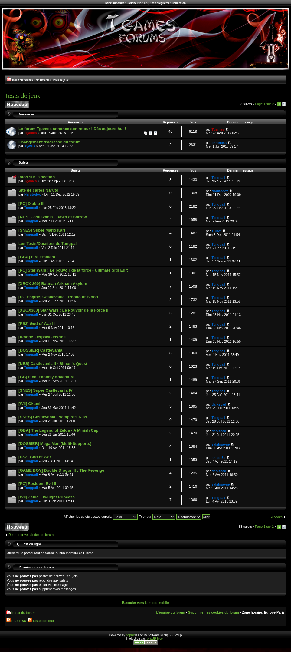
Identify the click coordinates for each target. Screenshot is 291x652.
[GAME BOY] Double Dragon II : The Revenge (61, 470)
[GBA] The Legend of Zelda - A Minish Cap (58, 430)
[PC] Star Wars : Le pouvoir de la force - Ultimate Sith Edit (73, 270)
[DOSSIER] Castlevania (40, 350)
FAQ (147, 3)
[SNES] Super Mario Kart (41, 230)
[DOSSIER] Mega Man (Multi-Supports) (54, 443)
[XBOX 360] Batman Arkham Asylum (52, 283)
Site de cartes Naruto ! (39, 190)
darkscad (219, 404)
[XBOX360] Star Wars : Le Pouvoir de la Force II (63, 310)
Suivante (276, 517)
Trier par (157, 516)
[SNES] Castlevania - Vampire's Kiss (52, 417)
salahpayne (221, 444)
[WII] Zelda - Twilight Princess (46, 497)
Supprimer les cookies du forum (213, 612)
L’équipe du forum (170, 612)
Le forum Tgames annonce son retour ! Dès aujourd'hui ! (72, 128)
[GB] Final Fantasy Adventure (46, 377)
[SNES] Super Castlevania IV (45, 390)
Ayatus (29, 146)
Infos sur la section (36, 177)
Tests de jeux (60, 80)
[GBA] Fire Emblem (36, 257)
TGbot (216, 231)
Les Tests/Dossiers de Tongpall (48, 243)
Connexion (179, 3)
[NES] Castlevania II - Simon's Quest (52, 363)
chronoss (219, 143)
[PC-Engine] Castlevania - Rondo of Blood (58, 297)
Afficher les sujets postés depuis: (100, 516)
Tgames (30, 133)
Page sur (264, 104)
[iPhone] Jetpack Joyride (42, 337)
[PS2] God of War (34, 457)
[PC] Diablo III (31, 203)
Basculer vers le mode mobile (145, 602)
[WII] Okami (29, 403)
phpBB (130, 635)
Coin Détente (41, 80)
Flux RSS (16, 621)
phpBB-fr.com (156, 638)
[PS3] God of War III (37, 323)
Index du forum (114, 3)
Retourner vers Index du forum (31, 535)
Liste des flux (41, 621)
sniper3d (219, 458)
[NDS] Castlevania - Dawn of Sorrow (52, 217)
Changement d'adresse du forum (49, 142)
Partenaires (134, 3)
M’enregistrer (160, 3)
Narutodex (32, 194)
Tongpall (218, 177)
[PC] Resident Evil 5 (37, 483)
